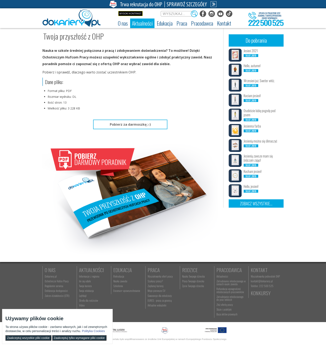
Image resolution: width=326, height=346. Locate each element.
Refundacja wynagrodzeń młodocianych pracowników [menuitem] (230, 290)
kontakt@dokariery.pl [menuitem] (262, 281)
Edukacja (122, 270)
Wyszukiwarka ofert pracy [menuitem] (160, 276)
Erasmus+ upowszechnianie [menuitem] (126, 291)
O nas (50, 270)
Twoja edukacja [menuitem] (86, 291)
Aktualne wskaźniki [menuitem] (157, 305)
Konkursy (260, 293)
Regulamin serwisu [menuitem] (54, 286)
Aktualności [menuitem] (222, 276)
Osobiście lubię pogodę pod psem (259, 113)
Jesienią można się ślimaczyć (260, 141)
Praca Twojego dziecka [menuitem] (193, 281)
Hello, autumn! (252, 65)
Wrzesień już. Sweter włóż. (259, 80)
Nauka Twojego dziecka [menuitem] (193, 276)
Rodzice (190, 270)
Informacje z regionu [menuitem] (89, 276)
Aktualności (91, 270)
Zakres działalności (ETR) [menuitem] (57, 296)
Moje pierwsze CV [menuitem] (156, 291)
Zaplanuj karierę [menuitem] (155, 286)
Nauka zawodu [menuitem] (120, 281)
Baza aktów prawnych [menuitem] (226, 314)
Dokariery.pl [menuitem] (51, 276)
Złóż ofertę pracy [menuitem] (224, 305)
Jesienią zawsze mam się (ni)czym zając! (258, 158)
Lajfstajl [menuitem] (82, 296)
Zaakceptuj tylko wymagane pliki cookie (79, 338)
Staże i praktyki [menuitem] (224, 309)
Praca (154, 270)
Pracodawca (229, 270)
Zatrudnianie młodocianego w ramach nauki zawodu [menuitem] (231, 282)
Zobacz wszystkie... (256, 203)
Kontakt (259, 270)
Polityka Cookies (93, 331)
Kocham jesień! (253, 171)
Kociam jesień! (252, 95)
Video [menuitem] (82, 305)
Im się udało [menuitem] (85, 281)
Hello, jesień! (251, 186)
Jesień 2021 (251, 50)
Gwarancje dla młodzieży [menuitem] (160, 296)
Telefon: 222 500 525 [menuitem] (262, 286)
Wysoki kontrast (130, 13)
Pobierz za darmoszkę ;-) (130, 124)
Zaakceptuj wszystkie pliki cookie (28, 338)
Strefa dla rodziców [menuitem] (88, 300)
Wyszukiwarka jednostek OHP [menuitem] (265, 276)
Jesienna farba (252, 126)
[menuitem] (123, 23)
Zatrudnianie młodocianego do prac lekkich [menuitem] (229, 298)
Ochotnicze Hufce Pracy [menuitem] (57, 281)
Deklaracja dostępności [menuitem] (56, 291)
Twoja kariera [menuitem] (85, 286)
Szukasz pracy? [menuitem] (155, 281)
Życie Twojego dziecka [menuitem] (193, 286)
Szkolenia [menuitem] (118, 286)
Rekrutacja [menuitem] (118, 276)
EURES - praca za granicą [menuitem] (160, 300)
